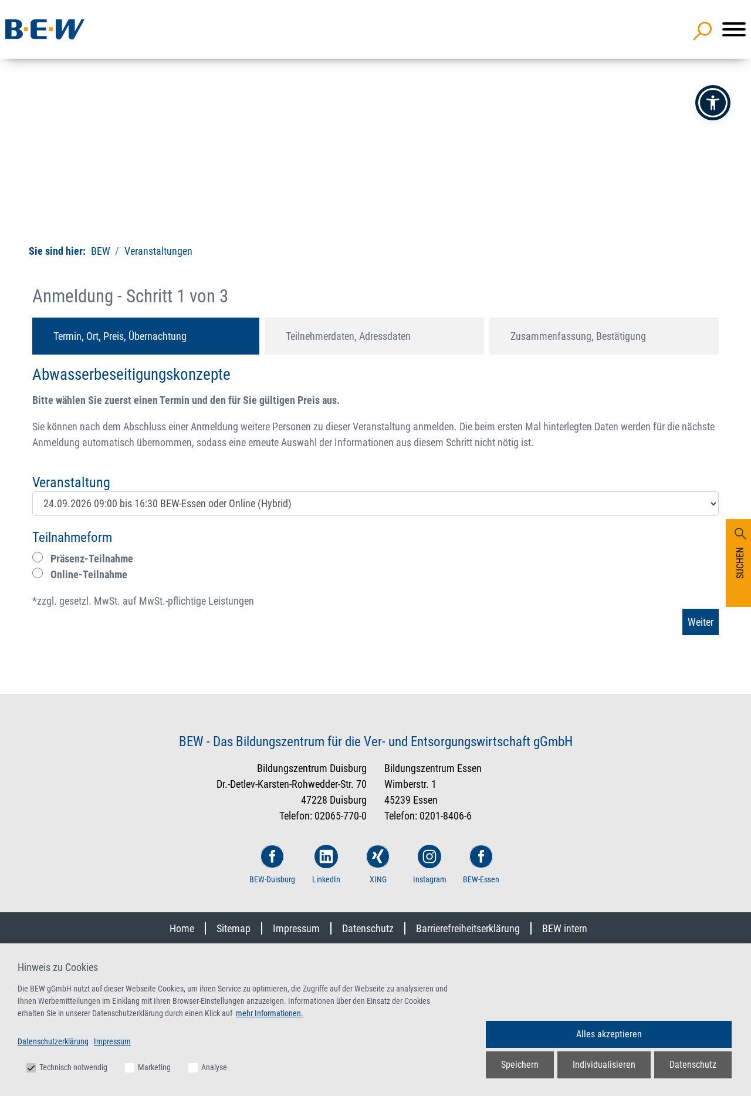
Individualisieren (604, 1064)
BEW (101, 251)
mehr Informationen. (269, 1013)
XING (378, 864)
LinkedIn (326, 864)
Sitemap (233, 928)
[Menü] (734, 29)
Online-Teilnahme (79, 574)
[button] (713, 102)
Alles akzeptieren (609, 1034)
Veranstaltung (71, 482)
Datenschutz (368, 928)
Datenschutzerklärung (53, 1041)
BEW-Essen (481, 864)
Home (182, 928)
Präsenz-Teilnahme (82, 558)
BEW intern (564, 928)
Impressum (296, 928)
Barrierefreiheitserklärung (468, 928)
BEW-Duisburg (272, 864)
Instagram (429, 864)
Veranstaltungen (157, 251)
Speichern (520, 1064)
